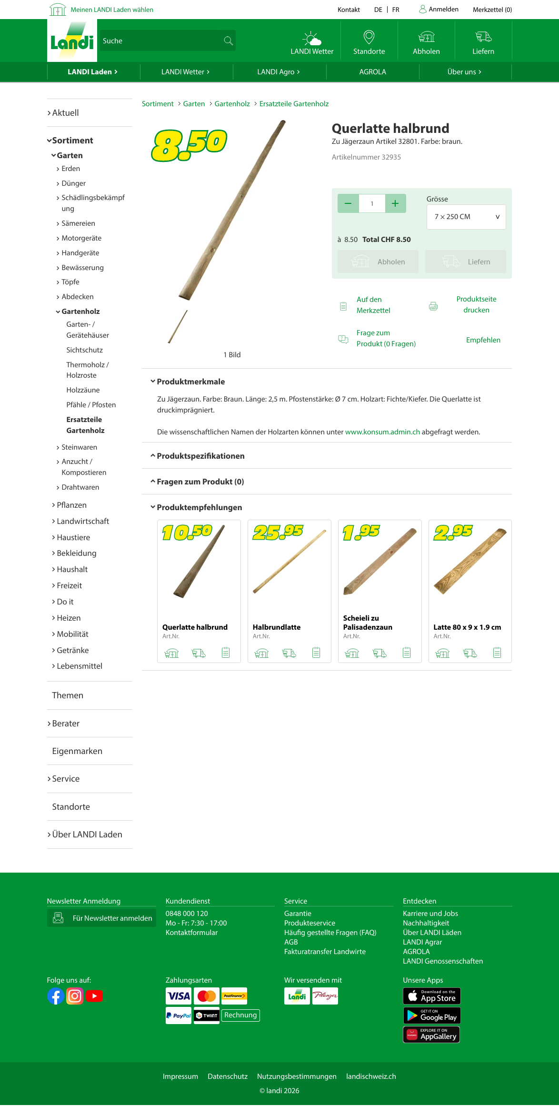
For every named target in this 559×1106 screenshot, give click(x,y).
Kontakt (349, 9)
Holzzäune (83, 390)
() (492, 9)
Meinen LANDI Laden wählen (112, 9)
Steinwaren (80, 447)
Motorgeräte (82, 238)
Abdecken (78, 297)
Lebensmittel (80, 665)
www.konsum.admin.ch (382, 432)
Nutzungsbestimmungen (297, 1076)
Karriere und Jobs (430, 913)
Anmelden (444, 8)
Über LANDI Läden (432, 932)
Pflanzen (72, 504)
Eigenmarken (77, 750)
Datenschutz (228, 1076)
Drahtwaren (81, 487)
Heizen (69, 617)
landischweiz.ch (371, 1076)
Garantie (297, 913)
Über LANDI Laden (87, 834)
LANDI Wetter (182, 72)
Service (66, 778)
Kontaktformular (192, 932)
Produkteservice (309, 923)
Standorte (71, 806)
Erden (71, 168)
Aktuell (65, 112)
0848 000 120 (187, 913)
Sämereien (79, 223)
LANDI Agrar (422, 942)
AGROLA (372, 72)
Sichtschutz (85, 350)
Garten (70, 155)
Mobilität (73, 633)
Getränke (73, 649)
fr (395, 9)
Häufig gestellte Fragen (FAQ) (330, 932)
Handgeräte (81, 253)
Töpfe (71, 282)
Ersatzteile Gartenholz (294, 104)
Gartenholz (81, 311)
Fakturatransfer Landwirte (325, 951)
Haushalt (72, 568)
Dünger (74, 183)
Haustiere (73, 537)
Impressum (180, 1076)
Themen (68, 695)
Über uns (462, 72)
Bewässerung (83, 267)
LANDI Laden (90, 72)
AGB (291, 942)
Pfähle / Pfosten (91, 405)
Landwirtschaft (83, 520)
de (378, 9)
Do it (65, 601)
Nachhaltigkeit (426, 923)
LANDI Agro (275, 72)
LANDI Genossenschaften (443, 961)
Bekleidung (77, 552)
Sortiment (72, 140)
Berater (66, 723)
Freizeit (69, 585)
